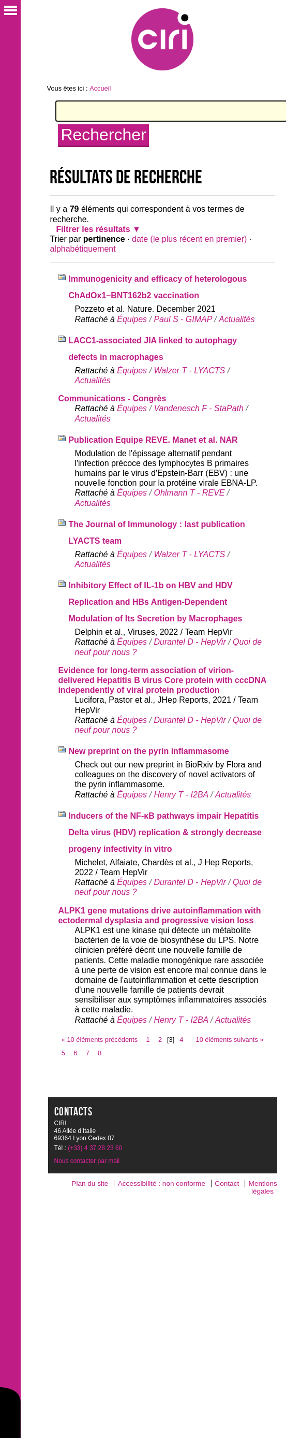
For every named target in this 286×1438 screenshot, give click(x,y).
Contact (227, 1183)
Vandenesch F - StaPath (198, 408)
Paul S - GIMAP (183, 319)
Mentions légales (263, 1187)
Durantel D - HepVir (189, 641)
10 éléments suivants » (230, 1039)
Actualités (236, 319)
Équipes (132, 319)
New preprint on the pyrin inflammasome (148, 751)
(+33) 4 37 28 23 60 (95, 1148)
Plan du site (89, 1183)
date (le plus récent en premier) (189, 239)
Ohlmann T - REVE (189, 492)
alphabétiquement (82, 248)
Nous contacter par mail (87, 1161)
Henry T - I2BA (181, 794)
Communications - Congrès (112, 398)
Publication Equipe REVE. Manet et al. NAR (152, 439)
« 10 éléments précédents (100, 1039)
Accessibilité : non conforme (161, 1183)
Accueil (100, 88)
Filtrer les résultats (93, 229)
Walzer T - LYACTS (189, 370)
